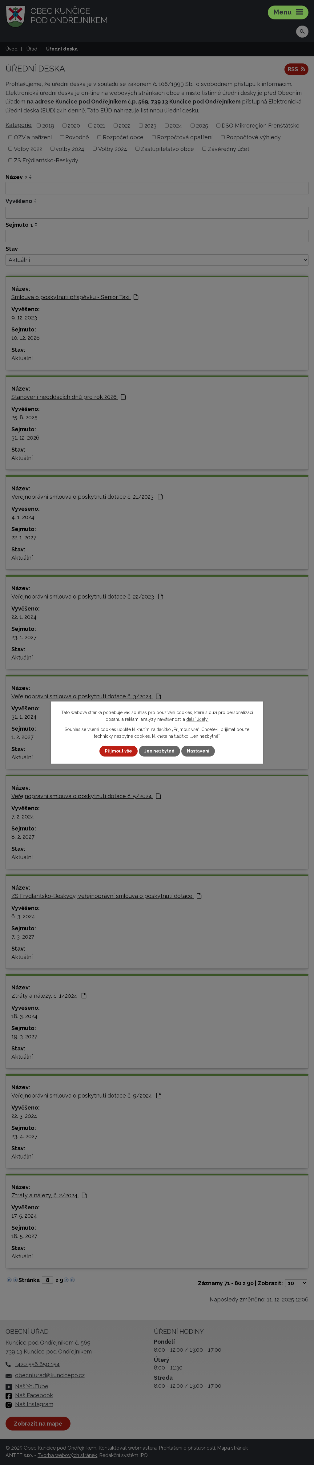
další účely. (197, 719)
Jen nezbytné (159, 751)
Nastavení (198, 751)
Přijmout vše (118, 751)
